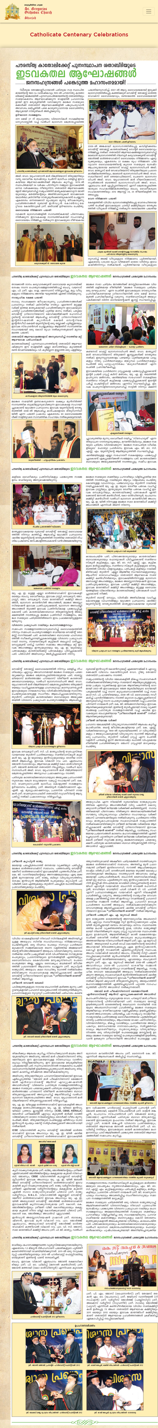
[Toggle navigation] (149, 11)
